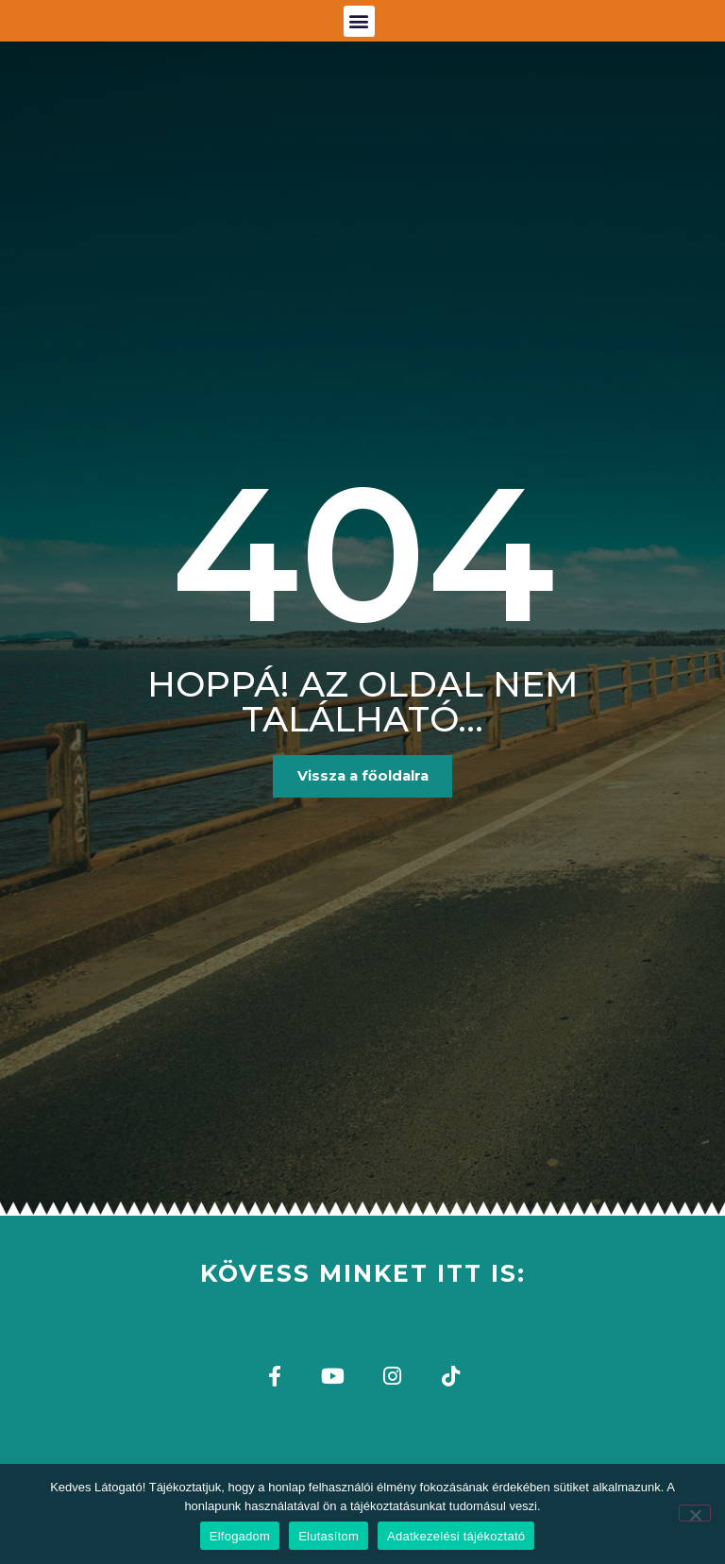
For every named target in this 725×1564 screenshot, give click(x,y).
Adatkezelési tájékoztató (456, 1536)
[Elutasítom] (695, 1513)
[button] (359, 30)
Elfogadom (240, 1536)
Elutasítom (328, 1536)
